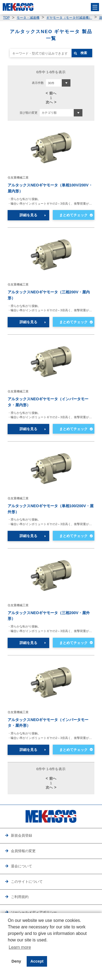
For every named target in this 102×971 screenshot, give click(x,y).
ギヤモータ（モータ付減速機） (69, 18)
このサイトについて (27, 882)
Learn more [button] (20, 947)
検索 (84, 53)
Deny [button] (16, 961)
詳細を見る (28, 215)
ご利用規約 (20, 897)
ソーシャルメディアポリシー (34, 912)
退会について (21, 866)
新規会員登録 (21, 835)
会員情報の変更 (23, 851)
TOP (6, 18)
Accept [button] (37, 961)
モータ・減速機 (28, 18)
